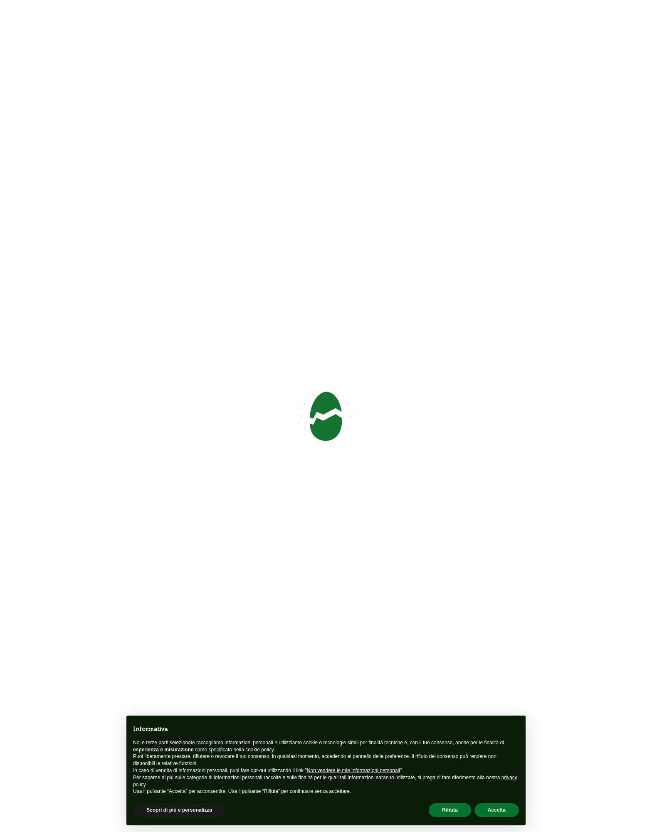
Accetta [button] (497, 810)
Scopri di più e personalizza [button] (179, 810)
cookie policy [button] (259, 750)
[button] (385, 432)
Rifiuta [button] (449, 810)
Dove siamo (407, 544)
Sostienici (514, 657)
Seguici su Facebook (107, 235)
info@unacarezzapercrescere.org (132, 213)
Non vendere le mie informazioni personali (353, 770)
